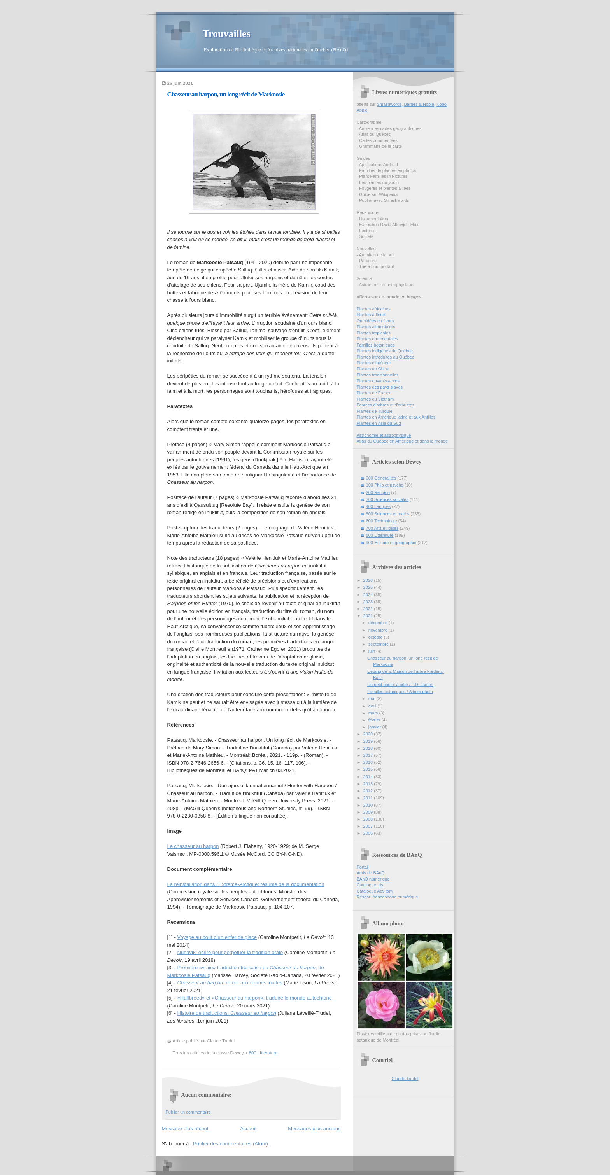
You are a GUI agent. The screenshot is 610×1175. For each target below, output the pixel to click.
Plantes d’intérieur (374, 363)
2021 (368, 615)
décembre (378, 622)
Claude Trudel (405, 1078)
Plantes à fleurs (371, 314)
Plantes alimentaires (376, 326)
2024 (368, 594)
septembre (379, 644)
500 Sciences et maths (388, 513)
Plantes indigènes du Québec (385, 350)
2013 (368, 783)
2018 (368, 748)
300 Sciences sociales (387, 499)
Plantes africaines (374, 308)
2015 (368, 769)
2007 (368, 826)
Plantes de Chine (373, 368)
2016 (368, 762)
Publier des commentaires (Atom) (230, 1144)
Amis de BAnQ (371, 872)
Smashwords (389, 104)
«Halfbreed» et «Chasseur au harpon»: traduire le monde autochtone (254, 998)
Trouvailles (227, 33)
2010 (368, 805)
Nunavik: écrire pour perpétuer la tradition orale (230, 952)
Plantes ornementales (377, 338)
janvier (375, 727)
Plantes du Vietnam (375, 399)
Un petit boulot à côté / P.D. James (400, 684)
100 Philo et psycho (384, 485)
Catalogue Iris (370, 885)
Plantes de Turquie (375, 411)
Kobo (441, 104)
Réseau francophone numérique (387, 897)
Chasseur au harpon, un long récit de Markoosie (226, 94)
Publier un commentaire (188, 1112)
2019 (368, 741)
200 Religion (378, 492)
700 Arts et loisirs (382, 528)
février (375, 720)
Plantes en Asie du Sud (379, 423)
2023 (368, 601)
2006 (368, 833)
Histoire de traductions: (226, 1013)
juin (372, 651)
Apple (362, 110)
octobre (376, 637)
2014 (368, 776)
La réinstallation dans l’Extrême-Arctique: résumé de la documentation (245, 884)
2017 (368, 755)
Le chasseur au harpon (193, 846)
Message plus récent (185, 1128)
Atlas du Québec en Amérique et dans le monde (402, 441)
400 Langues (378, 506)
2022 (368, 608)
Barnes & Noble (419, 104)
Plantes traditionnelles (378, 375)
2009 (368, 812)
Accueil (248, 1128)
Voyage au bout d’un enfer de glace (217, 937)
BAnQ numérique (373, 879)
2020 (368, 734)
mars (373, 713)
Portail (363, 867)
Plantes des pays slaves (380, 387)
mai (372, 698)
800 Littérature (263, 1053)
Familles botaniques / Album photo (400, 691)
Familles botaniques (376, 345)
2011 (368, 797)
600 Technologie (381, 520)
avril (372, 706)
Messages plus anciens (314, 1128)
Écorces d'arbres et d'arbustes (386, 405)
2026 (368, 580)
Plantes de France (374, 392)
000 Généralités (381, 478)
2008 (368, 819)
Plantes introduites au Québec (385, 357)
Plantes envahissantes (378, 380)
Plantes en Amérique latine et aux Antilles (396, 417)
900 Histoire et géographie (391, 542)
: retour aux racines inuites (229, 983)
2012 (368, 790)
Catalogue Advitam (375, 891)
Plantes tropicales (374, 333)
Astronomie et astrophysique (384, 435)
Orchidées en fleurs (375, 321)
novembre (378, 630)
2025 (368, 587)
